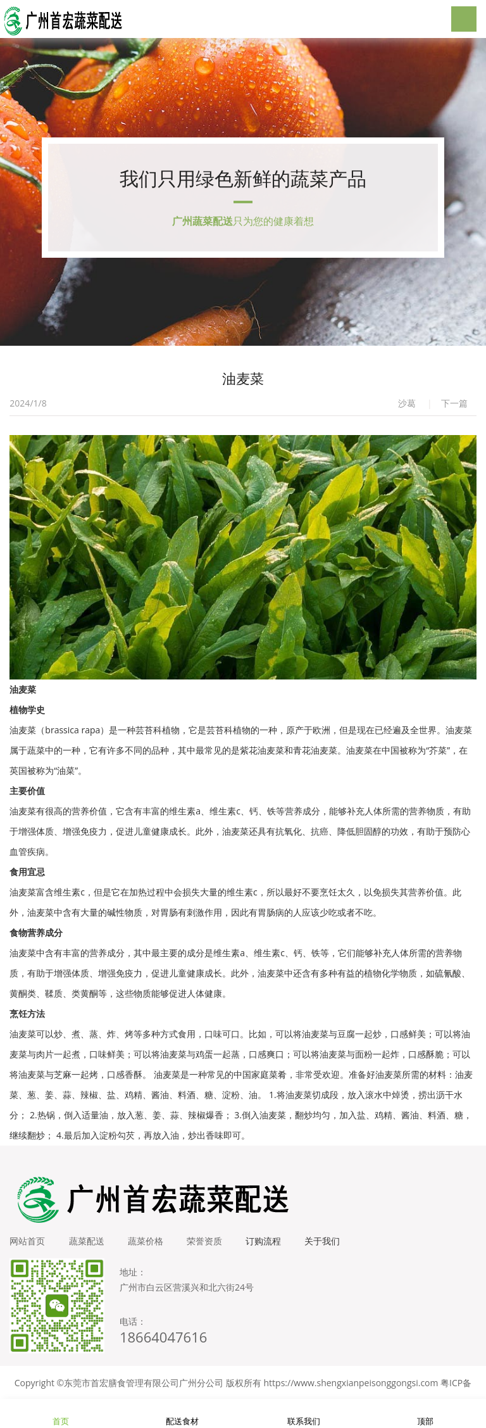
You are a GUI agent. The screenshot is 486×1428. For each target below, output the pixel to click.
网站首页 (27, 1247)
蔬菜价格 (148, 1247)
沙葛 (407, 409)
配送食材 (182, 1413)
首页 (61, 1413)
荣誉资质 (209, 1247)
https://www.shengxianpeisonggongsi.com (351, 1389)
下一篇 (454, 409)
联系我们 (303, 1413)
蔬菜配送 (88, 1247)
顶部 (425, 1413)
